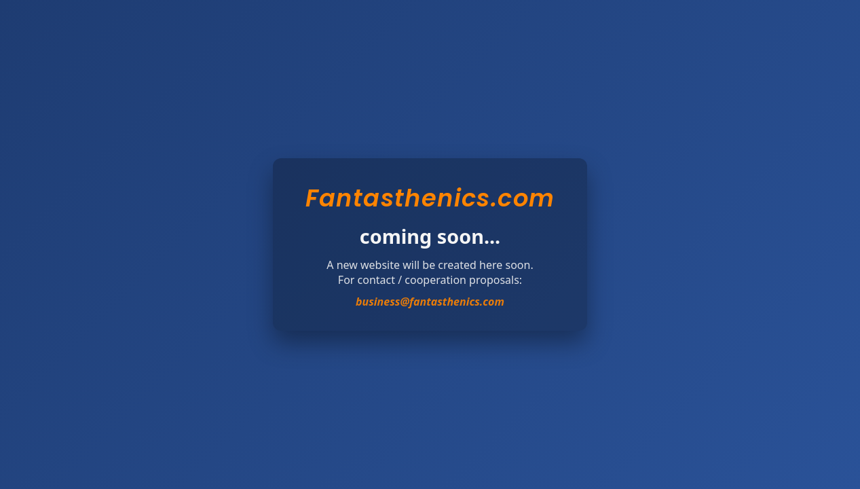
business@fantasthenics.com (430, 301)
